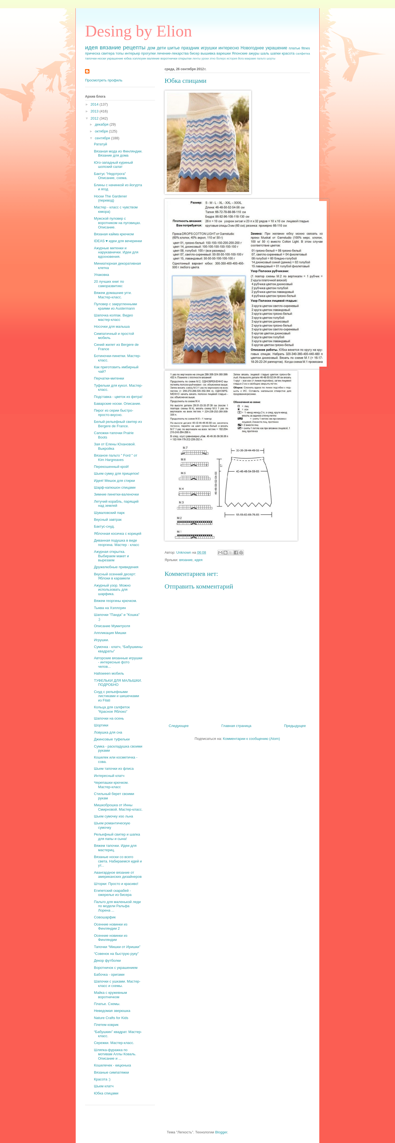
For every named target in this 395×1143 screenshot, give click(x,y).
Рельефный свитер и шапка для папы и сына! (117, 836)
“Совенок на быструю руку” (116, 954)
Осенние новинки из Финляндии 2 (110, 926)
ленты (197, 58)
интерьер (132, 53)
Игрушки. (101, 640)
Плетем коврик (106, 1025)
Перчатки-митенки (109, 378)
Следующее (179, 726)
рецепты (134, 47)
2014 (95, 104)
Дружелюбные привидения (116, 567)
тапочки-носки (95, 58)
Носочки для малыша (111, 326)
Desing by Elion (138, 31)
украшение (115, 58)
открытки (185, 58)
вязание (110, 47)
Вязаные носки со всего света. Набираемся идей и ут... (118, 861)
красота (288, 53)
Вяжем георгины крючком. (115, 601)
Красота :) (102, 1079)
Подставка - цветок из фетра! (118, 397)
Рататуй (100, 144)
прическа (92, 53)
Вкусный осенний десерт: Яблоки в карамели (115, 576)
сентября (103, 138)
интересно (228, 48)
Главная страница (236, 726)
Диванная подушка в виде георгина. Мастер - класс (116, 542)
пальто (261, 58)
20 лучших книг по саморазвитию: (109, 283)
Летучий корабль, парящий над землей (116, 503)
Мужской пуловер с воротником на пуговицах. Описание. (117, 222)
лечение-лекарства (173, 53)
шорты (271, 58)
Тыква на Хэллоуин (110, 608)
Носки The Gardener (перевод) (110, 198)
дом (151, 48)
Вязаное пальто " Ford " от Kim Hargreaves (115, 457)
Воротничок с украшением (115, 968)
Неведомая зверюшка (112, 1011)
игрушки (209, 48)
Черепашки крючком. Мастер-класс (111, 784)
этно (212, 58)
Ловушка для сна (108, 732)
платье (294, 48)
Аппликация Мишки (110, 633)
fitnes (305, 48)
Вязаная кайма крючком (114, 234)
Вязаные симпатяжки (111, 1072)
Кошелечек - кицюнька (112, 1065)
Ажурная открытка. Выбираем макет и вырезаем (111, 556)
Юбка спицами (106, 1093)
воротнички (168, 58)
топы (119, 53)
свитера (107, 53)
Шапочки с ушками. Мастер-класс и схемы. (117, 983)
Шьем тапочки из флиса (114, 768)
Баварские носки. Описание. (117, 403)
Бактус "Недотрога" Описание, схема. (110, 176)
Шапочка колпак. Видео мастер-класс (113, 317)
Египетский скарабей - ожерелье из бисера (112, 893)
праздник (190, 48)
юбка (127, 58)
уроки (205, 58)
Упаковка (101, 275)
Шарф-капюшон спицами (115, 487)
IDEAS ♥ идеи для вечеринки (118, 241)
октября (102, 131)
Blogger (221, 1132)
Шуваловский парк (109, 513)
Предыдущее (295, 726)
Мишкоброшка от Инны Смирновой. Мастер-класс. (118, 807)
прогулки (148, 53)
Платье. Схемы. (107, 1004)
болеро (221, 58)
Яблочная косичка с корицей (117, 533)
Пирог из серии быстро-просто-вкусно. (113, 412)
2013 (95, 111)
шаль (264, 53)
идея (91, 47)
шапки (275, 53)
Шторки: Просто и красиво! (116, 884)
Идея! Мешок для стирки (114, 481)
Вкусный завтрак (108, 519)
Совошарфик (104, 917)
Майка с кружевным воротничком (110, 995)
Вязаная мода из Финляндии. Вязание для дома (118, 153)
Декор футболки (107, 960)
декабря (102, 124)
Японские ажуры (245, 53)
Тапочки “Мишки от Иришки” (117, 947)
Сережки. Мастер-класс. (114, 1043)
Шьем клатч (104, 1086)
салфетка (303, 53)
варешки (223, 53)
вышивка (208, 53)
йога (241, 58)
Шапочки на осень (109, 718)
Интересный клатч (109, 776)
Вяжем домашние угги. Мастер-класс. (113, 295)
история (232, 58)
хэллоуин (139, 58)
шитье (173, 48)
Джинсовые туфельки (111, 739)
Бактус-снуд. (104, 526)
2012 (95, 118)
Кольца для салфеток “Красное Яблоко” (112, 709)
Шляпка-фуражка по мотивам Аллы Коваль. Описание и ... (115, 1054)
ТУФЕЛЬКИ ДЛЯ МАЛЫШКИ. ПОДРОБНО (118, 682)
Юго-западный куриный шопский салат (113, 164)
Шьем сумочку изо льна (113, 816)
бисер (195, 53)
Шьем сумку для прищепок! (116, 473)
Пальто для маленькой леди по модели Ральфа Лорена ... (117, 906)
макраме (250, 58)
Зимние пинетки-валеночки (116, 494)
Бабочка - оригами (109, 974)
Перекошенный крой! (111, 467)
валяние (153, 58)
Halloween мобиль (109, 673)
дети (161, 48)
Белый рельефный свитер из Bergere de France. (118, 424)
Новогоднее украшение (264, 48)
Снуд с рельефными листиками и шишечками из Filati (116, 696)
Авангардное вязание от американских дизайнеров (118, 874)
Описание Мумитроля (112, 626)
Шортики (101, 725)
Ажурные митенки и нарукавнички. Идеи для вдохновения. (116, 252)
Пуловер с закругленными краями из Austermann (115, 306)
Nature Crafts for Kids (111, 1018)
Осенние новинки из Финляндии (110, 937)
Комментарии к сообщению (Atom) (251, 739)
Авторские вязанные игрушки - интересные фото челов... (118, 662)
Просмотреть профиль (103, 80)
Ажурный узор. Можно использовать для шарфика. (112, 589)
